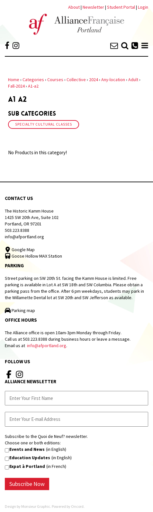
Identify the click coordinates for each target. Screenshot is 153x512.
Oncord (77, 506)
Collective (76, 79)
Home (13, 79)
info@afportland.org (24, 237)
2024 (93, 79)
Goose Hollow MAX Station (33, 256)
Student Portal (121, 7)
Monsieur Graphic (35, 506)
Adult (133, 79)
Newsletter (94, 7)
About (74, 7)
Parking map (20, 310)
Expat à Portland (27, 466)
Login (143, 7)
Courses (55, 79)
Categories (33, 79)
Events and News (27, 449)
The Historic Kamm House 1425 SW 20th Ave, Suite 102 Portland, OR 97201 (32, 217)
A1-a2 (33, 86)
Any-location (113, 79)
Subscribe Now (27, 484)
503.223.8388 (17, 230)
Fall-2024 (16, 86)
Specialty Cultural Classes (43, 124)
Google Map (20, 249)
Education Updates (29, 457)
